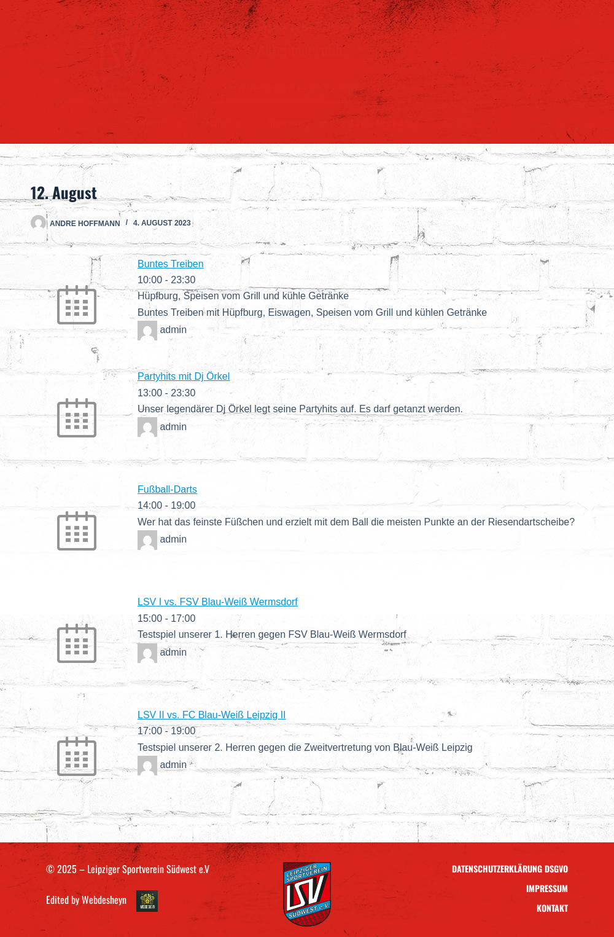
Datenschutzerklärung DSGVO (510, 868)
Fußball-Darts (167, 489)
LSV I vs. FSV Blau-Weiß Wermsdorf (218, 602)
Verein (161, 122)
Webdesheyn (104, 899)
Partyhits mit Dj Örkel (184, 376)
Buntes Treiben (171, 264)
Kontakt (458, 122)
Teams (224, 122)
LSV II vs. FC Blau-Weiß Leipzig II (212, 715)
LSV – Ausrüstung (385, 122)
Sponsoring (297, 122)
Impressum (547, 888)
